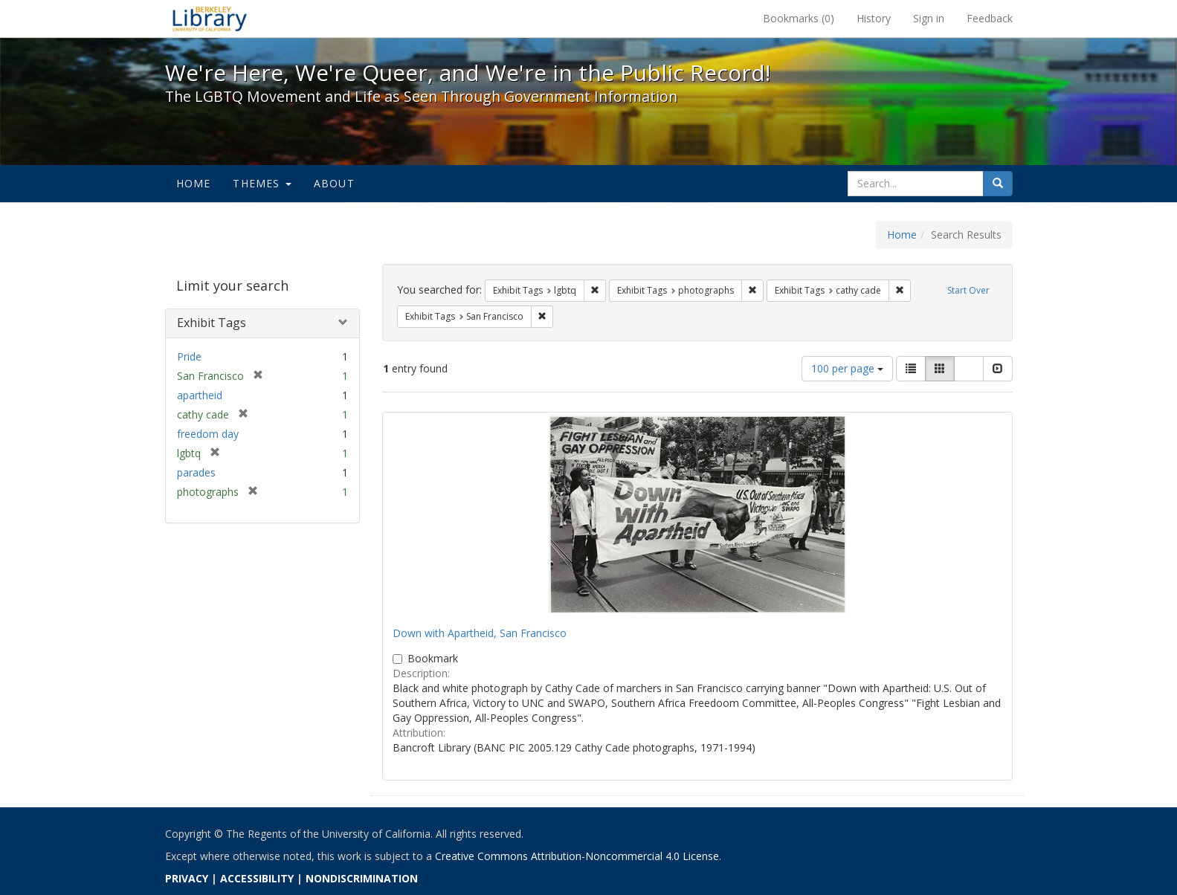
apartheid (199, 395)
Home (193, 183)
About (334, 183)
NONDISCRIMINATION (362, 878)
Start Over (968, 290)
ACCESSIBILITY (257, 878)
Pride (189, 356)
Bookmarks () (798, 18)
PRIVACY (186, 878)
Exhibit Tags (211, 322)
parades (196, 472)
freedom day (208, 434)
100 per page (847, 368)
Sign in (928, 18)
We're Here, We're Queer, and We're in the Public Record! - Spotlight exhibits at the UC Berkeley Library (209, 18)
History (874, 18)
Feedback (990, 18)
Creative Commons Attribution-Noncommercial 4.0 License (577, 856)
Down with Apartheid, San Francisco (480, 633)
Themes (262, 183)
